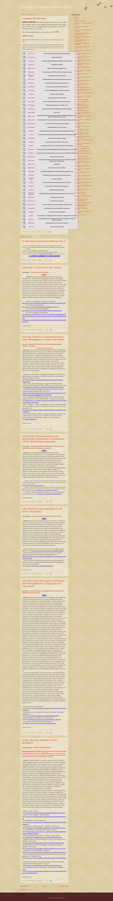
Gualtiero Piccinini (31, 201)
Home (45, 886)
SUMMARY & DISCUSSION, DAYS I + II (83, 151)
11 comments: (39, 732)
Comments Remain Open (34, 18)
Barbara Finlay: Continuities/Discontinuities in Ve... (82, 104)
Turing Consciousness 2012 (46, 6)
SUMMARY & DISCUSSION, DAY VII (82, 87)
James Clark (31, 94)
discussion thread (48, 253)
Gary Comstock (31, 164)
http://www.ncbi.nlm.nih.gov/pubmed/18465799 (47, 490)
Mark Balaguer (31, 171)
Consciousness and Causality (39, 272)
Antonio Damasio (31, 57)
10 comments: (39, 501)
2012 (74, 17)
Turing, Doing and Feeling (80, 214)
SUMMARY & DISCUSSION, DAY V (82, 110)
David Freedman (31, 108)
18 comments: (39, 573)
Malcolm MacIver (31, 204)
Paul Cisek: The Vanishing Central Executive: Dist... (81, 130)
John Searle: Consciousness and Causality (42, 267)
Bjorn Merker (31, 131)
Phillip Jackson (31, 72)
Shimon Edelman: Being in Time (81, 156)
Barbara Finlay (31, 160)
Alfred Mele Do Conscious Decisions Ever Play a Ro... (82, 81)
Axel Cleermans (31, 197)
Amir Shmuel (31, 219)
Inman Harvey (31, 83)
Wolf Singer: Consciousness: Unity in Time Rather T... (82, 123)
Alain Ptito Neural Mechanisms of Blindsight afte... (81, 40)
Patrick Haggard (31, 105)
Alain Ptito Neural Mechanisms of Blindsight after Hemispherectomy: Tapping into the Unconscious (43, 583)
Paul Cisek (31, 134)
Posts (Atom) (29, 889)
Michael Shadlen (31, 138)
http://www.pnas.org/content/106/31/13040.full (49, 494)
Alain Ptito (31, 215)
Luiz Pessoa (31, 189)
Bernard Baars (31, 120)
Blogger (63, 897)
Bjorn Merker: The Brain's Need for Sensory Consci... (81, 133)
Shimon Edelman (31, 112)
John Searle (31, 226)
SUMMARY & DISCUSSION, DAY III (82, 148)
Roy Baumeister (31, 127)
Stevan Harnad (31, 79)
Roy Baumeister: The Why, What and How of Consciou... (82, 137)
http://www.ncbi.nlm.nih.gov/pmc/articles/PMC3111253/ (40, 723)
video (44, 275)
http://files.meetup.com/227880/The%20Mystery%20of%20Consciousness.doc (44, 303)
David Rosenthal (31, 167)
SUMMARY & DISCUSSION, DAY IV (82, 146)
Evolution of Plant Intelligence (42, 747)
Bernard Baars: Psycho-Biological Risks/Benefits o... (81, 144)
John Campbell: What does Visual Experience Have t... (81, 166)
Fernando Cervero (31, 68)
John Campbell (31, 101)
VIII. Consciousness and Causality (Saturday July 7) (81, 64)
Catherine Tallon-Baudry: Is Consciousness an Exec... (80, 193)
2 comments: (39, 231)
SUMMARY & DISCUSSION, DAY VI (82, 101)
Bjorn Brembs (31, 149)
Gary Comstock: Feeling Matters (81, 99)
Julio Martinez (31, 153)
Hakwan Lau (31, 186)
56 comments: (39, 329)
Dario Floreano (31, 90)
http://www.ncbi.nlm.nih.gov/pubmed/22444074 (33, 485)
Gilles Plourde (31, 223)
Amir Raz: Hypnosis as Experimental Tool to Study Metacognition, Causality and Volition (43, 338)
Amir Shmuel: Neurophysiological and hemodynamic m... (82, 34)
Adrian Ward (31, 175)
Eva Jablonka (31, 212)
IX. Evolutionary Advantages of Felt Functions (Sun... (82, 47)
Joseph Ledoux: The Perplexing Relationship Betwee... (81, 205)
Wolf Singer (31, 142)
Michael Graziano (31, 97)
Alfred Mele (31, 182)
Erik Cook (31, 145)
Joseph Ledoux (31, 61)
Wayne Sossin (31, 116)
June (75, 217)
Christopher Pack (31, 156)
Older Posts (64, 886)
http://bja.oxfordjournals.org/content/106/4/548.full (39, 566)
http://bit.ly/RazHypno (30, 419)
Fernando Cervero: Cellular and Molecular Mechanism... (81, 200)
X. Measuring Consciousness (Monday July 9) (44, 241)
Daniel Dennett (31, 53)
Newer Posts (24, 886)
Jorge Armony (31, 64)
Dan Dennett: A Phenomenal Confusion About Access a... (82, 212)
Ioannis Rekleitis (31, 86)
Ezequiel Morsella (31, 123)
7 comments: (39, 260)
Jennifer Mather (31, 208)
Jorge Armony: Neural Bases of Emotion (83, 202)
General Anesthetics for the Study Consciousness (47, 516)
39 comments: (39, 429)
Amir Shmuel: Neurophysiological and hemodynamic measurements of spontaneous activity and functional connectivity (43, 439)
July (75, 19)
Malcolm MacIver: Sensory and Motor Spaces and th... (82, 57)
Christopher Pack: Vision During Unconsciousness (81, 108)
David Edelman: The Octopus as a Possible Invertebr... (81, 189)
